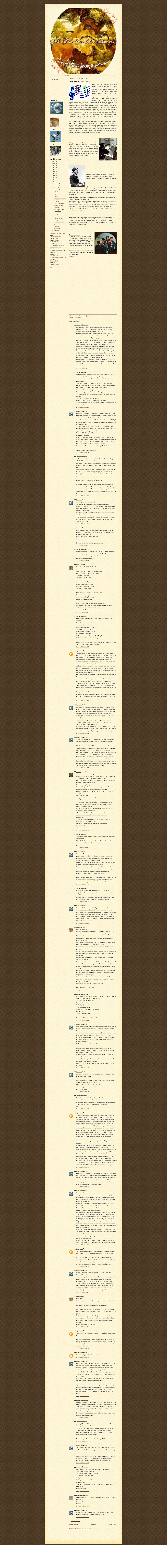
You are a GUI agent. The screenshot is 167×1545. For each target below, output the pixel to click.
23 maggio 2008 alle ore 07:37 (82, 990)
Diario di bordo (54, 238)
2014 (53, 169)
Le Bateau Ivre (54, 255)
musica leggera (77, 317)
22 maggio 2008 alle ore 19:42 (82, 830)
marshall (79, 1495)
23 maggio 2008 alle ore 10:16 (82, 1020)
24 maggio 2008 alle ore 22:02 (82, 1244)
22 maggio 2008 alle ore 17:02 (82, 700)
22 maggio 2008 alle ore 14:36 (82, 612)
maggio (56, 196)
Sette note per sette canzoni (80, 81)
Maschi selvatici (54, 260)
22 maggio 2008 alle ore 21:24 (82, 884)
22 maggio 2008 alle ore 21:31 (82, 901)
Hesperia (79, 411)
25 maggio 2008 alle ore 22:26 (82, 1396)
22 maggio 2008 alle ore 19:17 (82, 767)
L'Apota (52, 254)
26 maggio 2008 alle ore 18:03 (82, 1462)
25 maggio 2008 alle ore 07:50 (82, 1348)
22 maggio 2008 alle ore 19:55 (82, 847)
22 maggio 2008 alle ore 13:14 (82, 452)
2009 (53, 179)
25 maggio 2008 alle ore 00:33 (82, 1292)
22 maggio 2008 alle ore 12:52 (82, 407)
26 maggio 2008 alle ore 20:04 (82, 1491)
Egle (77, 927)
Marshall (52, 259)
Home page (92, 1524)
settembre (56, 189)
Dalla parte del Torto (55, 236)
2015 (53, 167)
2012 (53, 173)
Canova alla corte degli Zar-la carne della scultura (59, 214)
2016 (53, 165)
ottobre (56, 187)
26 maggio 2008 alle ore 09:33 (82, 1441)
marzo (55, 226)
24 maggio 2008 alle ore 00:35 (82, 1108)
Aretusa (78, 772)
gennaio (56, 230)
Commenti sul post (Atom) (83, 1529)
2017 (53, 163)
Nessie (78, 564)
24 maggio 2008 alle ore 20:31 (82, 1167)
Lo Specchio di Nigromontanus (58, 257)
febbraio (56, 228)
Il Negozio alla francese (56, 248)
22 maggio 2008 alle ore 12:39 (82, 368)
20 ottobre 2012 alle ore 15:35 (82, 1506)
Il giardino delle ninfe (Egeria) (58, 245)
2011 (53, 175)
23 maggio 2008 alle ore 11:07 (82, 1067)
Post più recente (73, 1524)
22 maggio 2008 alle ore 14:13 (82, 560)
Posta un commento (75, 1521)
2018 (53, 161)
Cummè (78, 1504)
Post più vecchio (112, 1524)
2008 (53, 181)
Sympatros (79, 651)
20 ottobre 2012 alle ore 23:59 (82, 1517)
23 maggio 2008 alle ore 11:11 (82, 1091)
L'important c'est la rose (93, 187)
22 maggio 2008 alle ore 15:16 (82, 646)
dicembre (56, 183)
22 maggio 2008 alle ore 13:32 (82, 495)
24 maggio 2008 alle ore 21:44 (82, 1186)
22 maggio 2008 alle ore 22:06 (82, 923)
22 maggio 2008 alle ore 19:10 (82, 733)
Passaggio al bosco (55, 264)
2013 (53, 171)
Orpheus (52, 262)
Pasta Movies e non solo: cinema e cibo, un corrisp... (60, 199)
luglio (55, 191)
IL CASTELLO (54, 241)
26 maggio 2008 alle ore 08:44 (82, 1417)
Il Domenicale (54, 243)
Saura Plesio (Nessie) (55, 266)
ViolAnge (52, 267)
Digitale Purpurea (54, 240)
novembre (56, 185)
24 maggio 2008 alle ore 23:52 (82, 1266)
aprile (55, 224)
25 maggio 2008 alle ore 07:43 (82, 1326)
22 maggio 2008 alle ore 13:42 (82, 545)
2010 (53, 177)
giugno (56, 194)
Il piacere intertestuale (59, 203)
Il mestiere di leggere (55, 247)
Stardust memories (90, 121)
